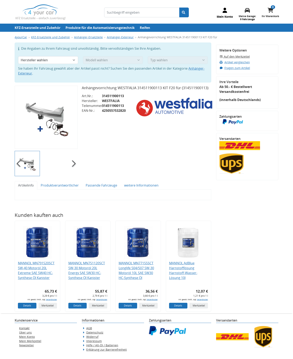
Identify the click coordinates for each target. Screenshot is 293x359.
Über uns (25, 332)
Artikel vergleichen (234, 62)
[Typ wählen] (178, 60)
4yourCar (21, 37)
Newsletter (26, 345)
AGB (89, 328)
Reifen (145, 27)
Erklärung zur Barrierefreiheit (106, 349)
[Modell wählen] (113, 60)
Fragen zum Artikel (234, 68)
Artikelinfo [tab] (26, 185)
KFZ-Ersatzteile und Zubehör (37, 27)
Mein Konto (27, 337)
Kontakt (24, 328)
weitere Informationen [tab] (141, 185)
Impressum (94, 341)
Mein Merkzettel (30, 341)
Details (27, 305)
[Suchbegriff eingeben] (141, 12)
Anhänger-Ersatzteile (88, 37)
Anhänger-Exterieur (120, 37)
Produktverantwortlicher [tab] (60, 185)
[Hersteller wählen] (48, 60)
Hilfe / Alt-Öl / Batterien (102, 345)
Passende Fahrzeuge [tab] (101, 185)
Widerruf (92, 337)
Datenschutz (94, 332)
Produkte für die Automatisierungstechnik (100, 27)
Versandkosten (51, 299)
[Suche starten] (184, 12)
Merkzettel (48, 305)
